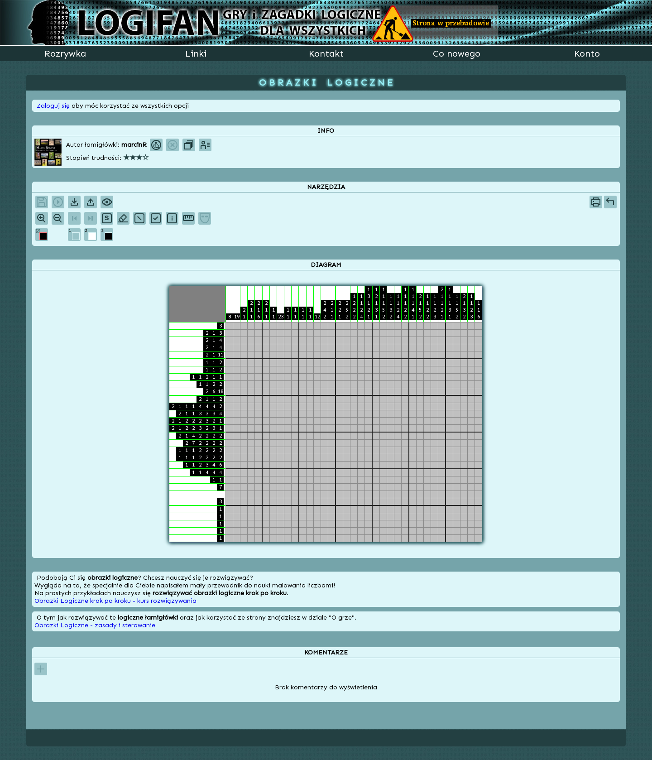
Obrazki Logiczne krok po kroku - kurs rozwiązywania (115, 601)
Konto (587, 53)
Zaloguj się (53, 106)
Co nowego (456, 53)
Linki (195, 53)
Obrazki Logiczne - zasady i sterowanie (94, 625)
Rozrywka (65, 53)
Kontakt (326, 53)
